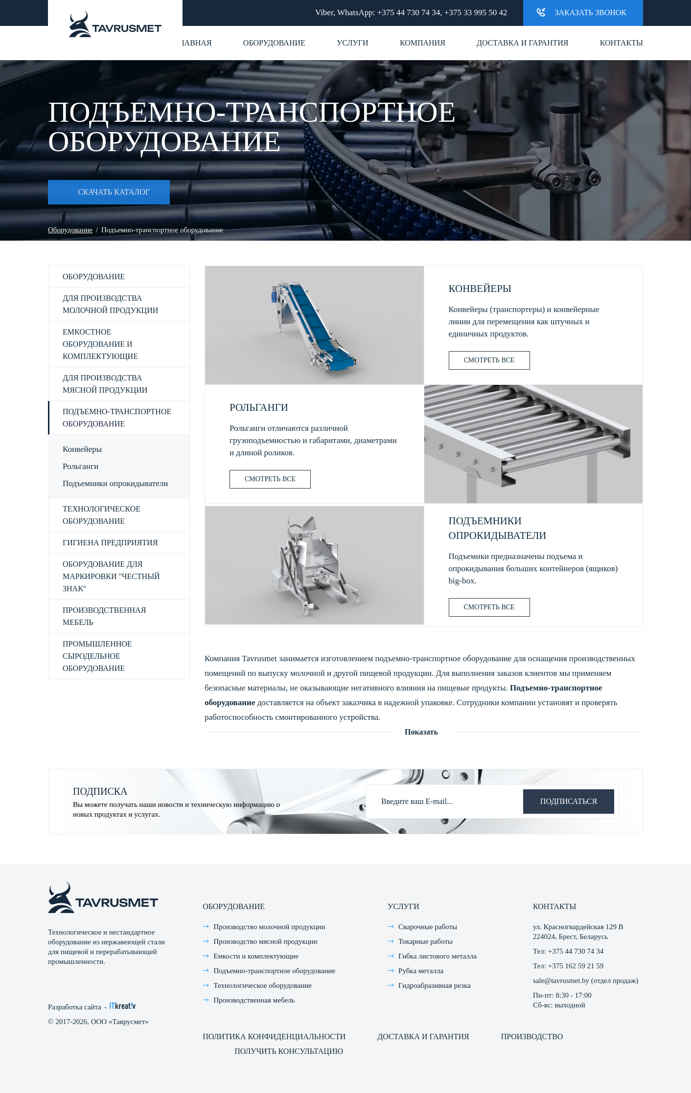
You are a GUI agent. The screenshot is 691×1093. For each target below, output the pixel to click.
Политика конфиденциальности (274, 1036)
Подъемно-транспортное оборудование (117, 417)
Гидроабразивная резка (434, 985)
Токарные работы (425, 941)
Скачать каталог (99, 192)
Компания (422, 43)
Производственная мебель (104, 616)
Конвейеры (82, 449)
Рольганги (80, 466)
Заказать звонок (581, 12)
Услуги (353, 43)
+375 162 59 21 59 (575, 966)
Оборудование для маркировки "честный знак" (111, 576)
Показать (421, 732)
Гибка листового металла (437, 956)
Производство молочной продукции (269, 927)
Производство (532, 1036)
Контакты (621, 43)
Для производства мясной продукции (105, 384)
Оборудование (274, 43)
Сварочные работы (427, 927)
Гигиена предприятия (110, 542)
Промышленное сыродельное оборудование (97, 656)
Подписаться (568, 801)
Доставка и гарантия (522, 43)
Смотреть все (489, 360)
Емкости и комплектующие (256, 956)
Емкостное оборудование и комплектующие (100, 344)
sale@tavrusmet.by (561, 980)
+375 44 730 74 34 (408, 12)
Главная (193, 43)
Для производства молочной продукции (110, 304)
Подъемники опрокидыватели (115, 483)
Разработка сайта (74, 1007)
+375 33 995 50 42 (475, 12)
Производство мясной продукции (265, 941)
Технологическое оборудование (101, 515)
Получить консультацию (288, 1051)
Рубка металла (420, 971)
